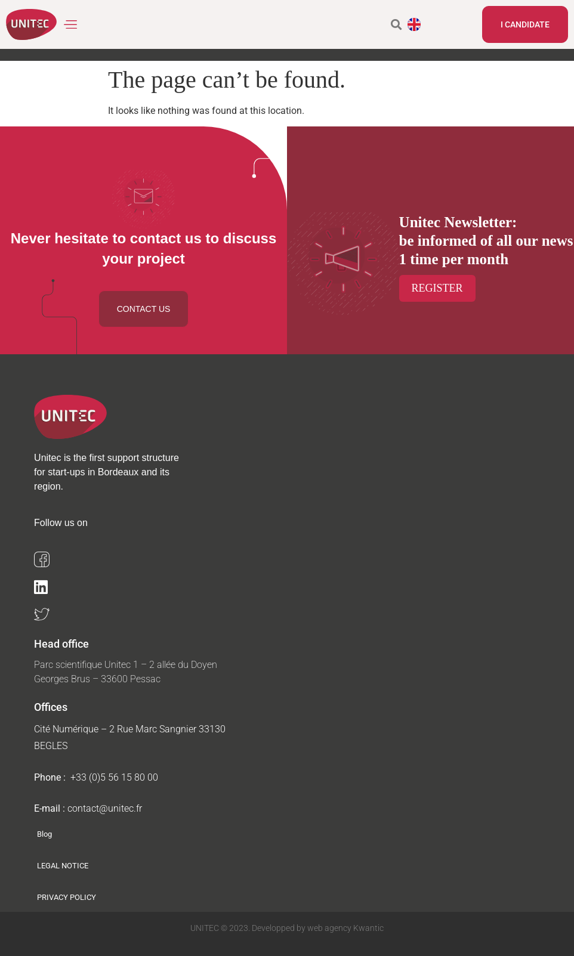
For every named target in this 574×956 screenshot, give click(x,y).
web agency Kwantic (344, 928)
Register (437, 288)
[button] (71, 25)
